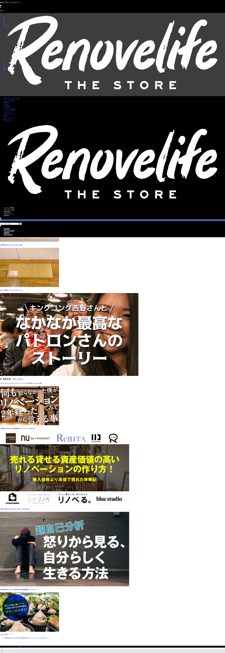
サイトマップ (8, 213)
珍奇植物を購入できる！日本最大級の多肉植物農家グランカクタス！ (18, 589)
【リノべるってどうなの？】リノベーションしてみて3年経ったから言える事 (20, 383)
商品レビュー (8, 120)
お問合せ (7, 215)
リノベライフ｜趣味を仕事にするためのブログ (23, 646)
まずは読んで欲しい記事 (12, 98)
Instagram (7, 211)
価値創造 (7, 102)
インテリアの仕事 (9, 110)
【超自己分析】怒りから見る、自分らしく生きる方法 (14, 509)
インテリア (7, 112)
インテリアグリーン (10, 114)
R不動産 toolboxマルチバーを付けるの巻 (11, 245)
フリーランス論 (9, 100)
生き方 (6, 104)
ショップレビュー (9, 118)
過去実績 (7, 229)
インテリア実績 (9, 207)
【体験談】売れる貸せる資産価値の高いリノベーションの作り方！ (18, 428)
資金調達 (7, 106)
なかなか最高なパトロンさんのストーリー (11, 290)
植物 (5, 116)
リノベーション (9, 108)
